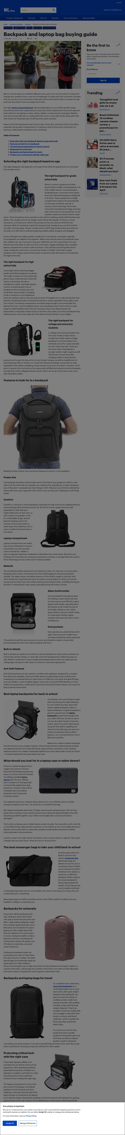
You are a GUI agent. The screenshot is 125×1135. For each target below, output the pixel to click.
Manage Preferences (28, 1123)
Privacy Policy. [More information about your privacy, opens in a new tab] (31, 1116)
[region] (62, 1118)
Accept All (10, 1123)
